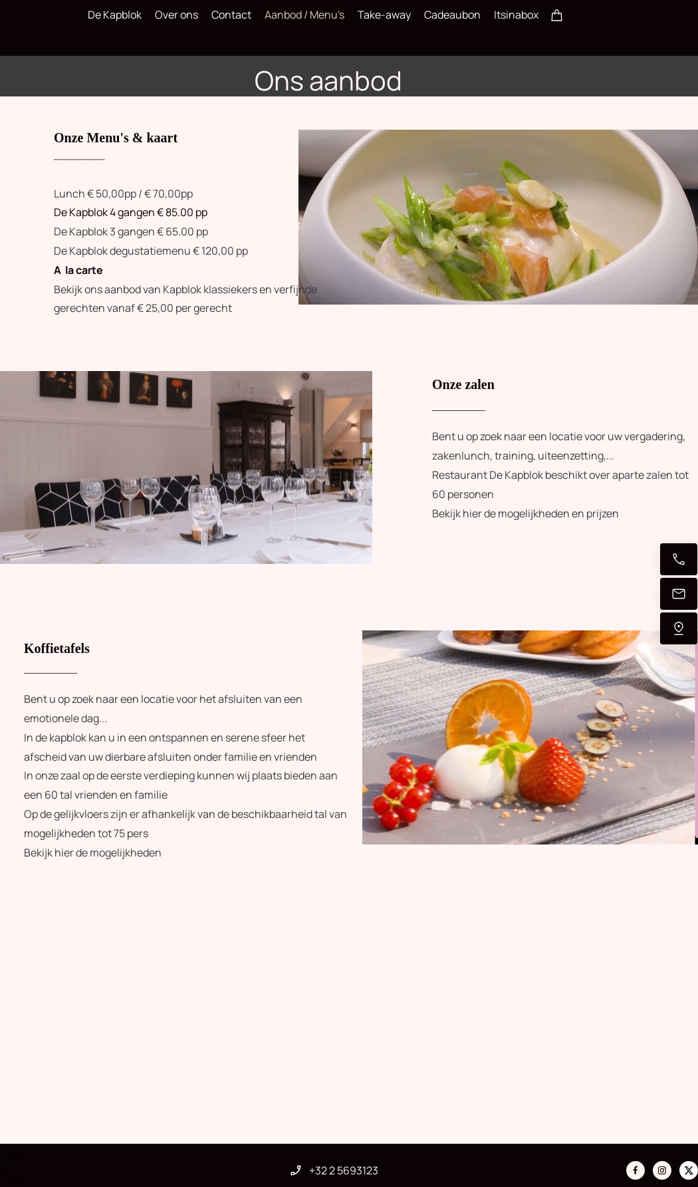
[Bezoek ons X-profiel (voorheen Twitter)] (688, 1170)
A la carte (78, 270)
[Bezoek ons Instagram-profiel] (662, 1170)
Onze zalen (463, 384)
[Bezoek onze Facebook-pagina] (635, 1170)
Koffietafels (57, 648)
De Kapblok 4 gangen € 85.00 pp (130, 212)
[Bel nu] (678, 559)
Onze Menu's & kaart (117, 137)
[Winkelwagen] (557, 14)
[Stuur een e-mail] (678, 594)
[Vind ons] (678, 628)
